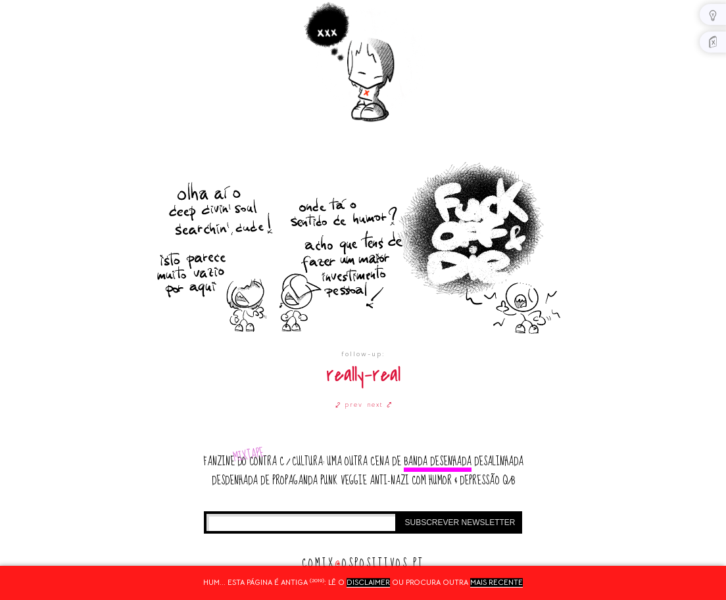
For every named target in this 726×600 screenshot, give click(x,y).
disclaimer (368, 582)
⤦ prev (349, 404)
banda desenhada (438, 461)
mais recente (496, 582)
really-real (363, 375)
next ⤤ (380, 404)
